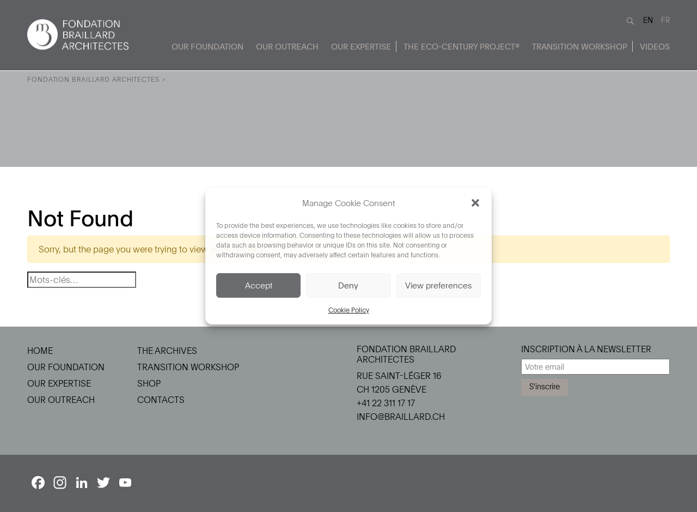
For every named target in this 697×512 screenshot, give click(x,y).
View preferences (438, 285)
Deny (348, 285)
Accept (258, 285)
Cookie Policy (348, 309)
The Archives (167, 351)
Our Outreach (287, 46)
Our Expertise (361, 46)
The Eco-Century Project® (461, 46)
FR (665, 20)
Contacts (161, 400)
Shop (149, 383)
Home (40, 351)
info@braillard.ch (401, 417)
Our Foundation (207, 46)
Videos (655, 46)
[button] (475, 202)
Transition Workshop (579, 46)
